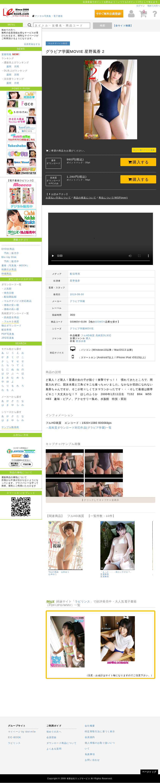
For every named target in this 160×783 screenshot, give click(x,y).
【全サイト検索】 (123, 25)
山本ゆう (52, 574)
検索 (102, 25)
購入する (138, 162)
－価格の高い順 (10, 309)
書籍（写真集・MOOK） (16, 265)
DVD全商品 (8, 249)
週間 (8, 66)
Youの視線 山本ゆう (58, 572)
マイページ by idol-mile (22, 731)
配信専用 (7, 329)
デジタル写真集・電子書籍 (49, 16)
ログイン (140, 6)
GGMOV (100, 321)
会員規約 (90, 737)
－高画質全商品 (10, 317)
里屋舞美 (104, 576)
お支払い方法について (58, 197)
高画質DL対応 (104, 335)
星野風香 (75, 280)
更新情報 (7, 54)
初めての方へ (153, 6)
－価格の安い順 (10, 305)
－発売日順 (8, 293)
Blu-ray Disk (9, 257)
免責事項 (90, 754)
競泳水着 (81, 341)
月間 (16, 66)
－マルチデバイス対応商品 (17, 301)
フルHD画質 (88, 335)
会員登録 (51, 737)
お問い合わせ (92, 760)
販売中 (15, 253)
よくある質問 (54, 748)
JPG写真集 (8, 338)
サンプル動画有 (10, 427)
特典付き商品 (9, 269)
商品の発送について (85, 197)
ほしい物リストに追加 (144, 150)
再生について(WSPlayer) (113, 197)
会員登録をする (32, 44)
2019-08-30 (77, 294)
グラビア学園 (77, 301)
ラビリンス (82, 601)
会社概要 (90, 725)
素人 (88, 338)
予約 (6, 253)
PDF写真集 (8, 334)
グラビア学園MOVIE (82, 328)
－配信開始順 (9, 297)
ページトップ (149, 772)
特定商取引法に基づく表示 (100, 731)
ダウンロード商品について (61, 743)
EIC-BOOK (14, 737)
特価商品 (7, 273)
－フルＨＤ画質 (10, 321)
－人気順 (7, 288)
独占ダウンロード (12, 325)
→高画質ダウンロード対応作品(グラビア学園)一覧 (79, 427)
